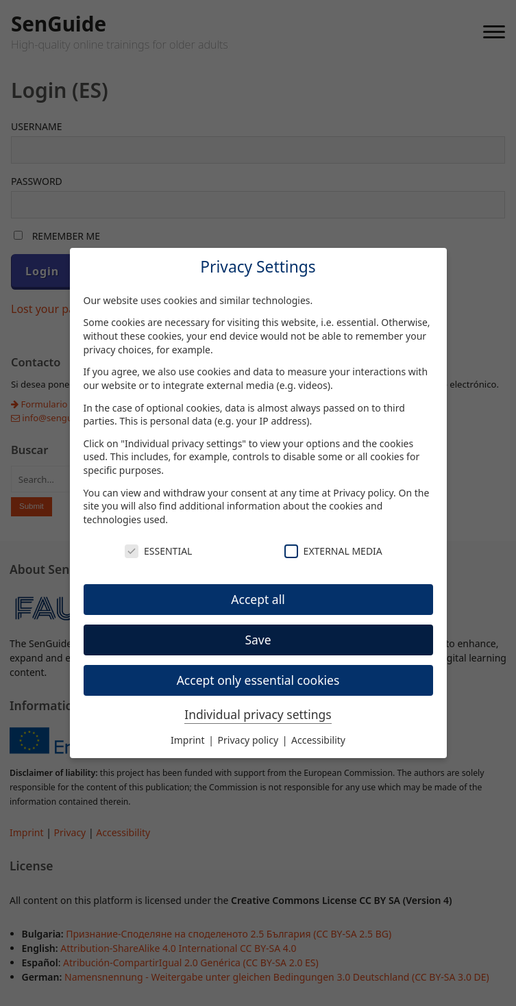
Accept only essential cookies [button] (258, 680)
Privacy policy (363, 492)
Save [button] (258, 639)
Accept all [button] (257, 599)
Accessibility (318, 739)
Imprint (189, 739)
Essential (158, 550)
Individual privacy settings (257, 714)
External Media (333, 550)
